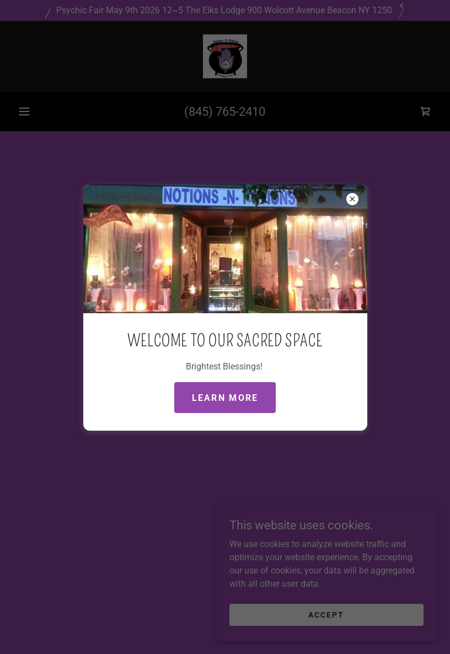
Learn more (225, 398)
